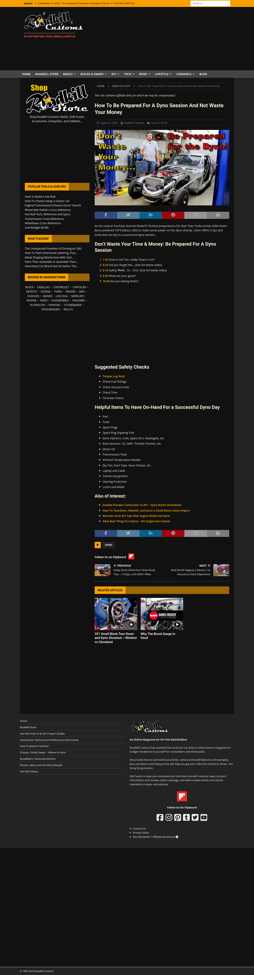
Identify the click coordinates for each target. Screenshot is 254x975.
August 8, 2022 (109, 123)
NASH (43, 300)
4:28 (105, 265)
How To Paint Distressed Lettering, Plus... (51, 253)
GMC (82, 291)
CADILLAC (43, 287)
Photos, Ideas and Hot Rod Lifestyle (41, 765)
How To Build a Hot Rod (40, 196)
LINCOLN (61, 296)
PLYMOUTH (37, 305)
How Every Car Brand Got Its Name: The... (51, 266)
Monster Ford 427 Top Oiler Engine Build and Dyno (136, 516)
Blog (203, 74)
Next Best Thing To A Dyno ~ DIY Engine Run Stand (136, 521)
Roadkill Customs (134, 123)
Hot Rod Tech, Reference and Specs (47, 214)
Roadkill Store (47, 74)
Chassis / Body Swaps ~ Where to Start (43, 752)
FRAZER (70, 291)
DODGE (46, 291)
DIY (114, 74)
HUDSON (33, 296)
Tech (127, 74)
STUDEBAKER (72, 305)
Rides (143, 74)
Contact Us (139, 828)
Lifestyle (161, 74)
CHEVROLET (61, 287)
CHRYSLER (79, 287)
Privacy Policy (141, 832)
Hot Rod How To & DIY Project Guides (42, 733)
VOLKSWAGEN (50, 309)
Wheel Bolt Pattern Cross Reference (48, 210)
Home (26, 74)
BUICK (29, 287)
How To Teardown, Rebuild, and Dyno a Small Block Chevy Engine (146, 510)
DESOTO (31, 291)
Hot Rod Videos (29, 771)
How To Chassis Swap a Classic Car (47, 201)
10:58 (106, 281)
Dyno (108, 545)
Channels (183, 74)
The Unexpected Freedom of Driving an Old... (54, 248)
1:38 (105, 259)
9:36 (105, 276)
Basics (68, 74)
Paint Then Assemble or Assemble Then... (51, 262)
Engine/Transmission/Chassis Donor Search (53, 205)
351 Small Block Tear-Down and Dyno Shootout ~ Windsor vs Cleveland (116, 638)
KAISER (47, 296)
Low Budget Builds (37, 227)
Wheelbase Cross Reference (43, 223)
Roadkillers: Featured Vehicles (38, 759)
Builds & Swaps (92, 74)
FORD (58, 291)
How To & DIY (159, 123)
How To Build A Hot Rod (34, 746)
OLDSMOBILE (60, 300)
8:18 (105, 270)
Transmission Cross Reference (44, 219)
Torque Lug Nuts (114, 376)
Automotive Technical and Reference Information (49, 740)
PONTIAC (54, 305)
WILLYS (68, 309)
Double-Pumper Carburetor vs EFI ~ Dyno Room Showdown (142, 505)
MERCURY (77, 296)
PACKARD (78, 300)
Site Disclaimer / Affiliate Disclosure (155, 837)
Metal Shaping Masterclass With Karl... (49, 257)
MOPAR (31, 300)
